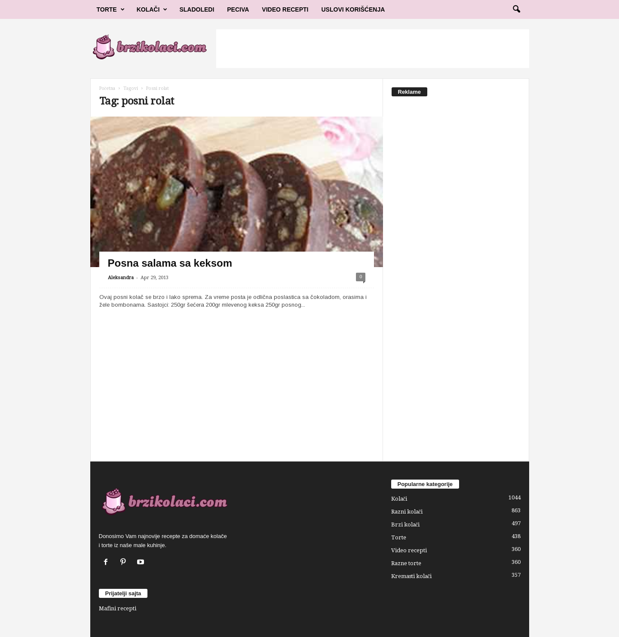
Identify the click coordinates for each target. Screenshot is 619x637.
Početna (107, 88)
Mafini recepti (117, 608)
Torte (111, 9)
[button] (516, 9)
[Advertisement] (372, 48)
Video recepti (409, 550)
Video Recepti (285, 9)
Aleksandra (121, 277)
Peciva (238, 9)
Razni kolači (407, 511)
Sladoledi (196, 9)
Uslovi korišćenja (353, 9)
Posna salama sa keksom (170, 263)
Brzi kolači (405, 524)
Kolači (152, 9)
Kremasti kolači (411, 576)
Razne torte (406, 563)
